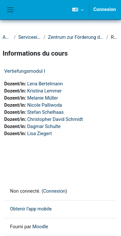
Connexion (104, 9)
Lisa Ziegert (39, 133)
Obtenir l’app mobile (31, 209)
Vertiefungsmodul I (24, 71)
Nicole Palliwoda (44, 105)
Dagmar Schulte (44, 126)
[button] (78, 9)
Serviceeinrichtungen (29, 37)
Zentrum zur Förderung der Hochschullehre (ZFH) (76, 37)
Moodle (40, 227)
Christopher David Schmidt (55, 119)
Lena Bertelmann (45, 84)
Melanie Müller (42, 98)
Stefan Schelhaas (45, 112)
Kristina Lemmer (44, 91)
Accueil (7, 37)
